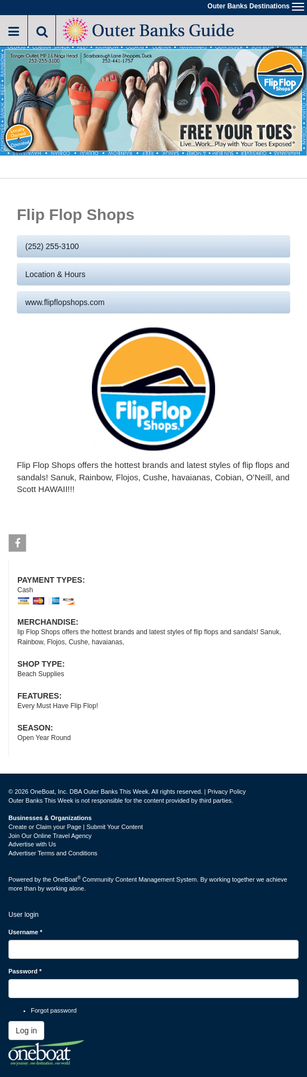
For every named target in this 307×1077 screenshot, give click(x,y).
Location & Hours (55, 274)
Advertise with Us (32, 844)
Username (25, 932)
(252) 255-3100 (52, 246)
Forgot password (54, 1010)
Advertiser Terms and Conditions (52, 853)
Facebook (17, 545)
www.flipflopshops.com (65, 302)
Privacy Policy (226, 791)
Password (24, 971)
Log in (26, 1030)
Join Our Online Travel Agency (50, 835)
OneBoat (67, 879)
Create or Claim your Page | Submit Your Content (75, 826)
